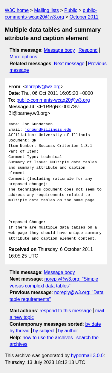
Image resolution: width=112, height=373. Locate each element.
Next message (69, 63)
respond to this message (65, 310)
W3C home (17, 10)
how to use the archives (48, 337)
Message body (59, 50)
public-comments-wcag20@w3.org (53, 100)
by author (68, 330)
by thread (20, 330)
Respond (88, 50)
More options (23, 56)
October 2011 (84, 16)
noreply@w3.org (43, 86)
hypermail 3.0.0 (87, 355)
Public (70, 10)
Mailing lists (46, 10)
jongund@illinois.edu (48, 130)
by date (93, 324)
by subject (44, 330)
